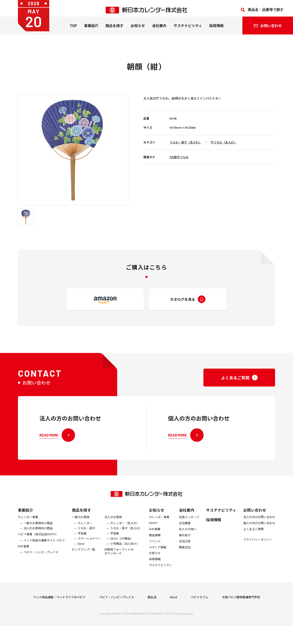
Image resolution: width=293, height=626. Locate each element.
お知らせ (138, 29)
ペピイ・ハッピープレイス (41, 556)
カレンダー (85, 526)
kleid (81, 547)
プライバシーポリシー (257, 543)
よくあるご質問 (253, 532)
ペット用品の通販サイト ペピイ (44, 544)
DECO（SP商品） (121, 542)
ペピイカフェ (199, 599)
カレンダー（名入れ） (124, 526)
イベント (155, 545)
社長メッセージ (189, 520)
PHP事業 (23, 550)
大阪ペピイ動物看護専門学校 (241, 599)
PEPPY (153, 526)
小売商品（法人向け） (124, 547)
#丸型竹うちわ (179, 157)
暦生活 (152, 599)
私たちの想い (187, 532)
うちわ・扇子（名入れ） (186, 142)
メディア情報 (157, 551)
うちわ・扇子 (86, 532)
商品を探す (81, 513)
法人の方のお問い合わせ (259, 520)
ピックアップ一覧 (83, 553)
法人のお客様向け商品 (38, 532)
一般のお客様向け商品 (38, 526)
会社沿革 (185, 545)
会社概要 (185, 526)
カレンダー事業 (28, 520)
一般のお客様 (80, 520)
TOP (73, 29)
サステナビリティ (188, 29)
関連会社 (185, 551)
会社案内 (159, 29)
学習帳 (82, 537)
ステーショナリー (89, 542)
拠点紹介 (185, 539)
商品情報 (155, 539)
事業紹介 (91, 29)
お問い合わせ (254, 513)
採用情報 (216, 29)
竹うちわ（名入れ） (224, 142)
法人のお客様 (113, 520)
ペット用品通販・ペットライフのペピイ (59, 599)
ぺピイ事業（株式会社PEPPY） (38, 538)
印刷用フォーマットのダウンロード (119, 555)
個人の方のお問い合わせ (259, 526)
